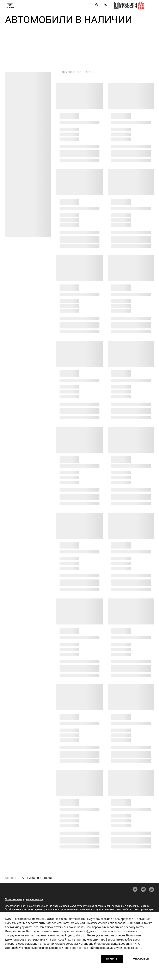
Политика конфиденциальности (24, 899)
